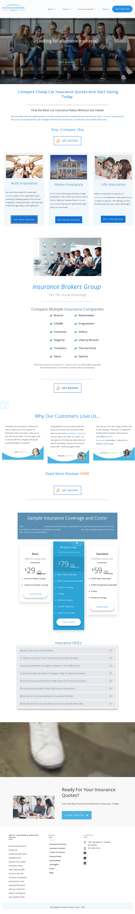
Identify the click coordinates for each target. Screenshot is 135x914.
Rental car (61, 587)
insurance (10, 196)
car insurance (106, 116)
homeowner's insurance (75, 433)
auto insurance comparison (34, 526)
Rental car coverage (98, 598)
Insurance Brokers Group (71, 529)
